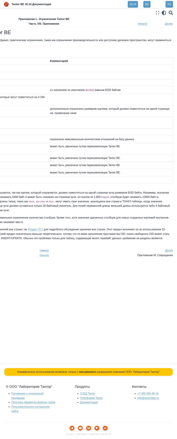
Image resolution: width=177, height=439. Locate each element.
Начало (155, 23)
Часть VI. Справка (14, 64)
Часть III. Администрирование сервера (20, 38)
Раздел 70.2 (55, 321)
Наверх (65, 23)
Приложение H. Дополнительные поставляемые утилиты (21, 160)
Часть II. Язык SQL (14, 31)
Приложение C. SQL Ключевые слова (18, 104)
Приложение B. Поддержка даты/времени (21, 95)
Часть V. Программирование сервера (20, 57)
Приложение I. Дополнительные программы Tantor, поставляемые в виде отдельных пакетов (21, 175)
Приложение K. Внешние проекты (21, 206)
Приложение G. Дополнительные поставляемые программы (21, 147)
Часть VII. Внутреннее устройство (16, 71)
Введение (9, 20)
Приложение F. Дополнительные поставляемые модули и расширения (21, 134)
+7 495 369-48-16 (147, 393)
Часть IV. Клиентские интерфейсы (16, 47)
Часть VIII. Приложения (18, 78)
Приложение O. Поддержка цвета (21, 235)
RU (169, 4)
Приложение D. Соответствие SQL (21, 113)
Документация (89, 402)
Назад (52, 23)
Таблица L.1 (55, 40)
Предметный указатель (17, 261)
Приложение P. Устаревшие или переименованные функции (21, 246)
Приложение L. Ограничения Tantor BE (23, 215)
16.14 (133, 4)
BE (147, 4)
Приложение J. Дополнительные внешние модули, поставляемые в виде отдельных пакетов (21, 193)
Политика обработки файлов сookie (33, 402)
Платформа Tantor (91, 398)
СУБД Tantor (87, 393)
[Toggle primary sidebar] (50, 12)
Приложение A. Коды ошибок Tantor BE (23, 86)
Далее (169, 23)
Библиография (12, 255)
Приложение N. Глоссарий (21, 227)
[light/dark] (163, 12)
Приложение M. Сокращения (23, 222)
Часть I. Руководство (15, 26)
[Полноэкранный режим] (157, 12)
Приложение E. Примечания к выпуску (21, 123)
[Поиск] (170, 12)
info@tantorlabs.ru (148, 398)
